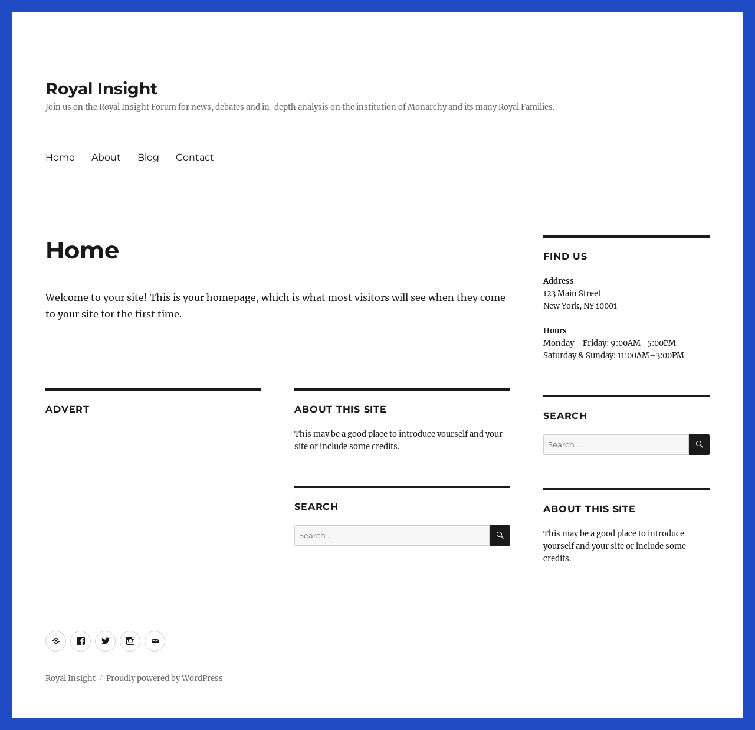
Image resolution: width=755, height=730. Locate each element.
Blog (148, 157)
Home (60, 157)
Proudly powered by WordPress (164, 678)
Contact (195, 157)
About (106, 157)
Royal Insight (101, 88)
